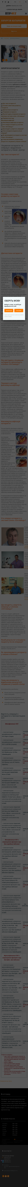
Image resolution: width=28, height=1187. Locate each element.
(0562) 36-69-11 (7, 1159)
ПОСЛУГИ (6, 38)
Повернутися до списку (6, 1081)
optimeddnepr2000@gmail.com (11, 1170)
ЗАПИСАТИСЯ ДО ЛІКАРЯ (14, 9)
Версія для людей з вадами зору (18, 1141)
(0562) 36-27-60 (7, 1157)
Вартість (14, 31)
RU (15, 2)
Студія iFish (4, 1143)
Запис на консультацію (14, 26)
